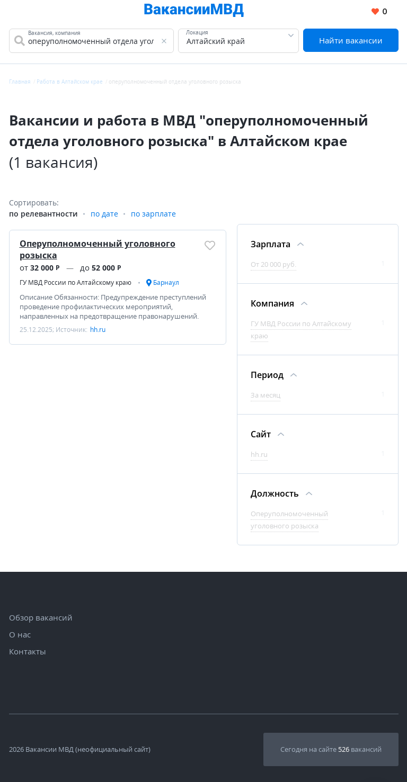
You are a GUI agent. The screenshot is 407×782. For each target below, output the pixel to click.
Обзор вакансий (41, 617)
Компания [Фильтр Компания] (272, 303)
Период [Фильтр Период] (267, 375)
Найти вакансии (351, 40)
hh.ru (259, 454)
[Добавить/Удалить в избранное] (210, 245)
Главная (20, 81)
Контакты (27, 651)
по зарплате (153, 214)
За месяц (265, 395)
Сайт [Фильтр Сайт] (261, 434)
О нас (20, 634)
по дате (104, 214)
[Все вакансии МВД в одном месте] (194, 12)
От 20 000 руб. (273, 264)
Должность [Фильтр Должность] (275, 493)
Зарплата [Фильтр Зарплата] (270, 244)
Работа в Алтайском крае (70, 81)
